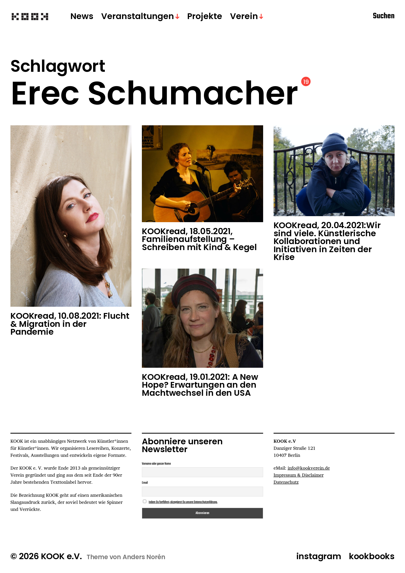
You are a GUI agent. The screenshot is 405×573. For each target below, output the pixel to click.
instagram (318, 556)
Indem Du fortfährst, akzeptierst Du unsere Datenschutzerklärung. (183, 502)
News (81, 16)
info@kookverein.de (309, 468)
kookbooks (372, 556)
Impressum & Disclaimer (299, 475)
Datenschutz (286, 482)
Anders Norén (144, 557)
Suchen (384, 16)
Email (145, 483)
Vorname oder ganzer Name (156, 463)
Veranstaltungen (137, 16)
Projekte (204, 16)
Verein (244, 16)
